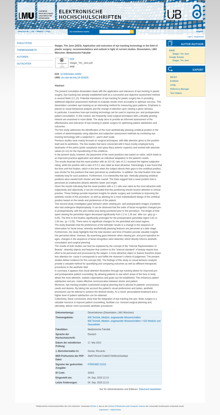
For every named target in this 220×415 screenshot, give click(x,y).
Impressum (103, 410)
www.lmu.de (23, 31)
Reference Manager (179, 89)
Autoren (22, 57)
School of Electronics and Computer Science (126, 406)
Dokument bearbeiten (150, 389)
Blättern (40, 31)
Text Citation (176, 93)
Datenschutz (116, 410)
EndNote (174, 81)
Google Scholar (176, 57)
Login (189, 37)
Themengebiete (27, 50)
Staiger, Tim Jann (180, 54)
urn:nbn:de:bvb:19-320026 (75, 77)
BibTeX (173, 77)
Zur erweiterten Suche (79, 31)
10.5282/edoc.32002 (71, 74)
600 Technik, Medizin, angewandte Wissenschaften (114, 317)
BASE (172, 50)
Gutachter (24, 63)
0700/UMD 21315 (97, 364)
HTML (173, 85)
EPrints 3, (94, 406)
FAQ (48, 31)
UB (32, 31)
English (199, 31)
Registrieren (199, 37)
